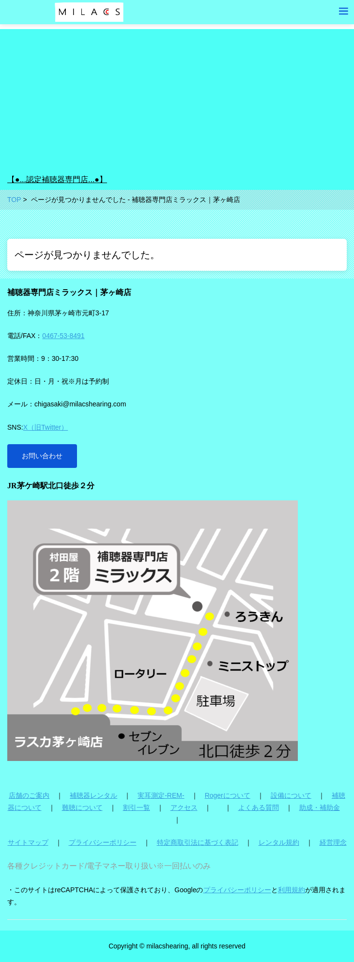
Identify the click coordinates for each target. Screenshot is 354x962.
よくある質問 (258, 807)
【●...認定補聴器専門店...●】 (57, 179)
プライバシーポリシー (103, 842)
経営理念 (333, 842)
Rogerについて (227, 795)
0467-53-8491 (63, 336)
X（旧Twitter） (45, 427)
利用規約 (291, 890)
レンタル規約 (279, 842)
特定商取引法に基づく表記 (197, 842)
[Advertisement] (177, 97)
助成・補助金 (319, 807)
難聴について (82, 807)
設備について (291, 795)
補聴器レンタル (93, 795)
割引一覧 (136, 807)
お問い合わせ (42, 456)
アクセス (184, 807)
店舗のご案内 (29, 795)
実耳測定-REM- (161, 795)
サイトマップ (28, 842)
